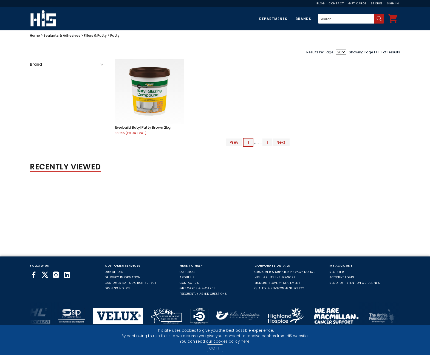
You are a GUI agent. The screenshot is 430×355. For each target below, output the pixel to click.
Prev (234, 142)
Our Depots (114, 272)
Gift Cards (357, 3)
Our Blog (187, 272)
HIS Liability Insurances (274, 277)
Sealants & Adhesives (62, 35)
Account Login (341, 277)
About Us (187, 277)
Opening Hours (117, 288)
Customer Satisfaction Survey (131, 283)
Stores (377, 3)
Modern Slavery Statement (277, 283)
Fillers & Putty (95, 35)
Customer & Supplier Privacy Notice (284, 272)
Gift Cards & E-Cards (198, 288)
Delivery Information (122, 277)
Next (280, 142)
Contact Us (189, 283)
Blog (320, 3)
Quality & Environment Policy (279, 288)
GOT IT (215, 348)
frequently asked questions (203, 294)
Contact (336, 3)
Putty (115, 35)
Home (35, 35)
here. (245, 341)
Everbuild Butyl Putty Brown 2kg (143, 127)
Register (336, 272)
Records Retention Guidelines (354, 283)
